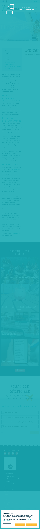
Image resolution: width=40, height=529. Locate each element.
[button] (36, 512)
